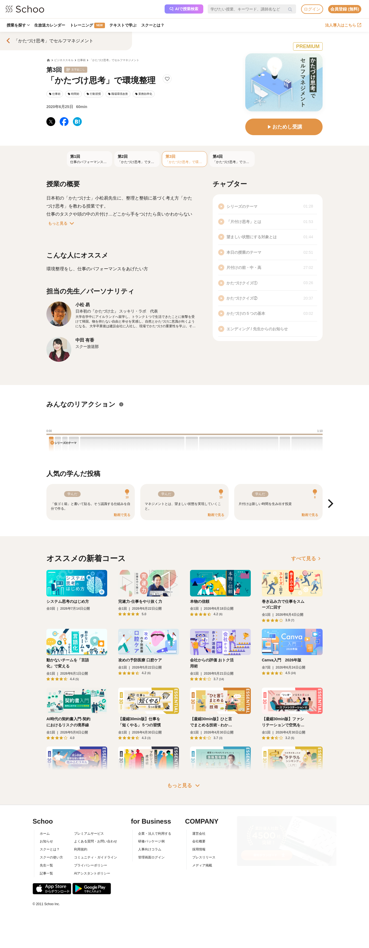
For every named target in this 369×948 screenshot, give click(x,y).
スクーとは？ (154, 25)
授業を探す (18, 25)
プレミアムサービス (89, 834)
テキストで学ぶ (124, 25)
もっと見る (62, 223)
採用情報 (198, 849)
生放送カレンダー (50, 25)
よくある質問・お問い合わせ (95, 841)
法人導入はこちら (343, 25)
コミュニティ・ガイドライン (95, 857)
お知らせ (46, 841)
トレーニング (88, 25)
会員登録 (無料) (344, 9)
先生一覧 (46, 865)
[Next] (330, 504)
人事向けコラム (149, 849)
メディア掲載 (202, 865)
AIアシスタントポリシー (92, 873)
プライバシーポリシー (90, 865)
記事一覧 (46, 873)
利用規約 (80, 849)
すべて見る (307, 558)
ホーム (45, 834)
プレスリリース (203, 857)
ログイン (312, 9)
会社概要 (198, 841)
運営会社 (198, 834)
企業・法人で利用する (154, 834)
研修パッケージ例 (151, 841)
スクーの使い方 (51, 857)
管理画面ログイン (151, 857)
